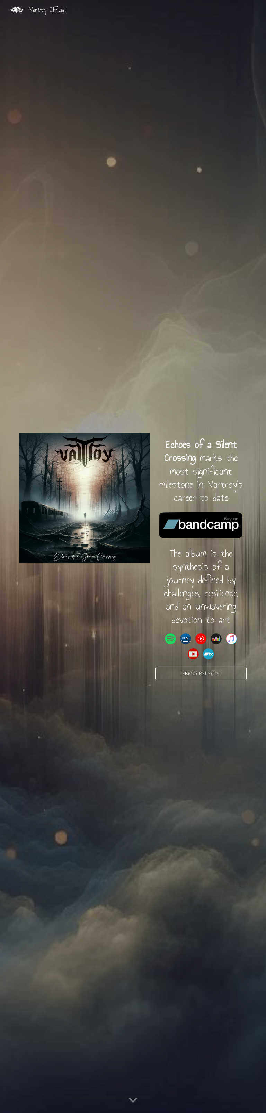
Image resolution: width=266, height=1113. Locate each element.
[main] (200, 471)
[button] (133, 1100)
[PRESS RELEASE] (201, 673)
